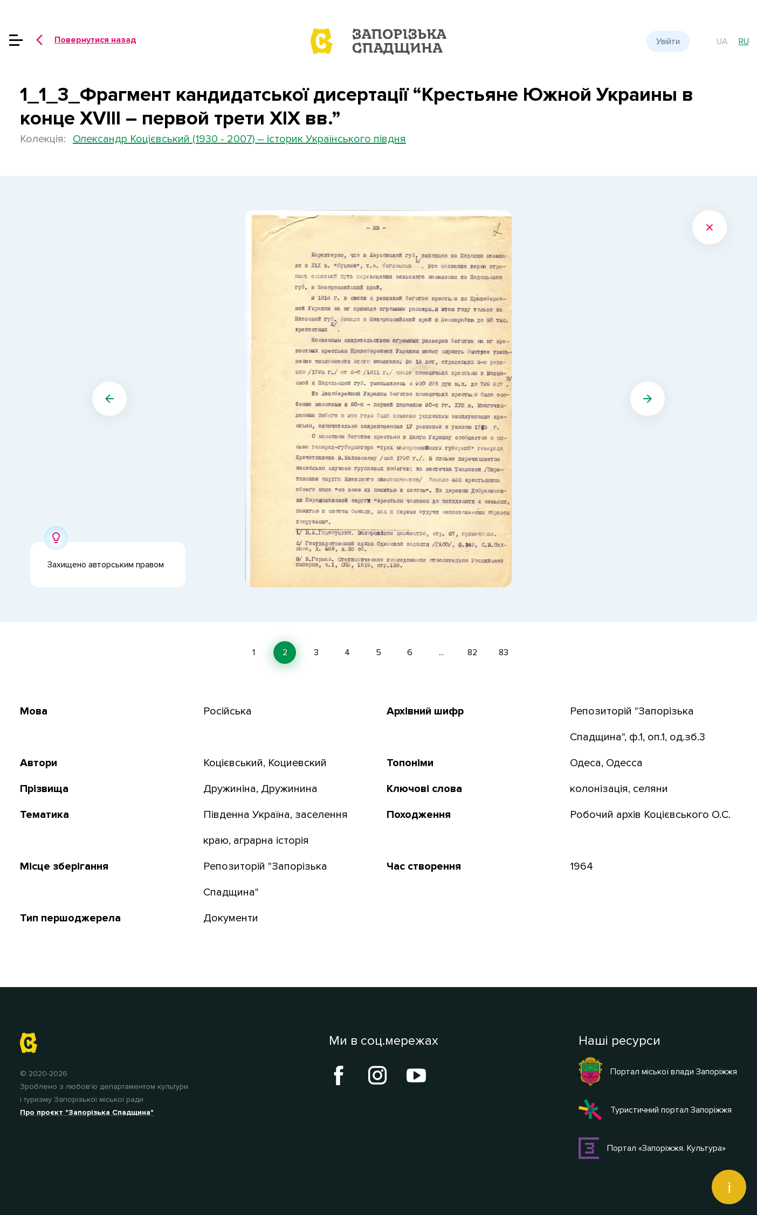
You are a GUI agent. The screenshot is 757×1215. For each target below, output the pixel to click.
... (441, 652)
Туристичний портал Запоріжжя (655, 1110)
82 (472, 652)
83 (503, 652)
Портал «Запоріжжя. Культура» (652, 1148)
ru (744, 41)
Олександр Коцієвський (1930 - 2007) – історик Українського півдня (239, 139)
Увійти (668, 41)
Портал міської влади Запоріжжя (658, 1071)
